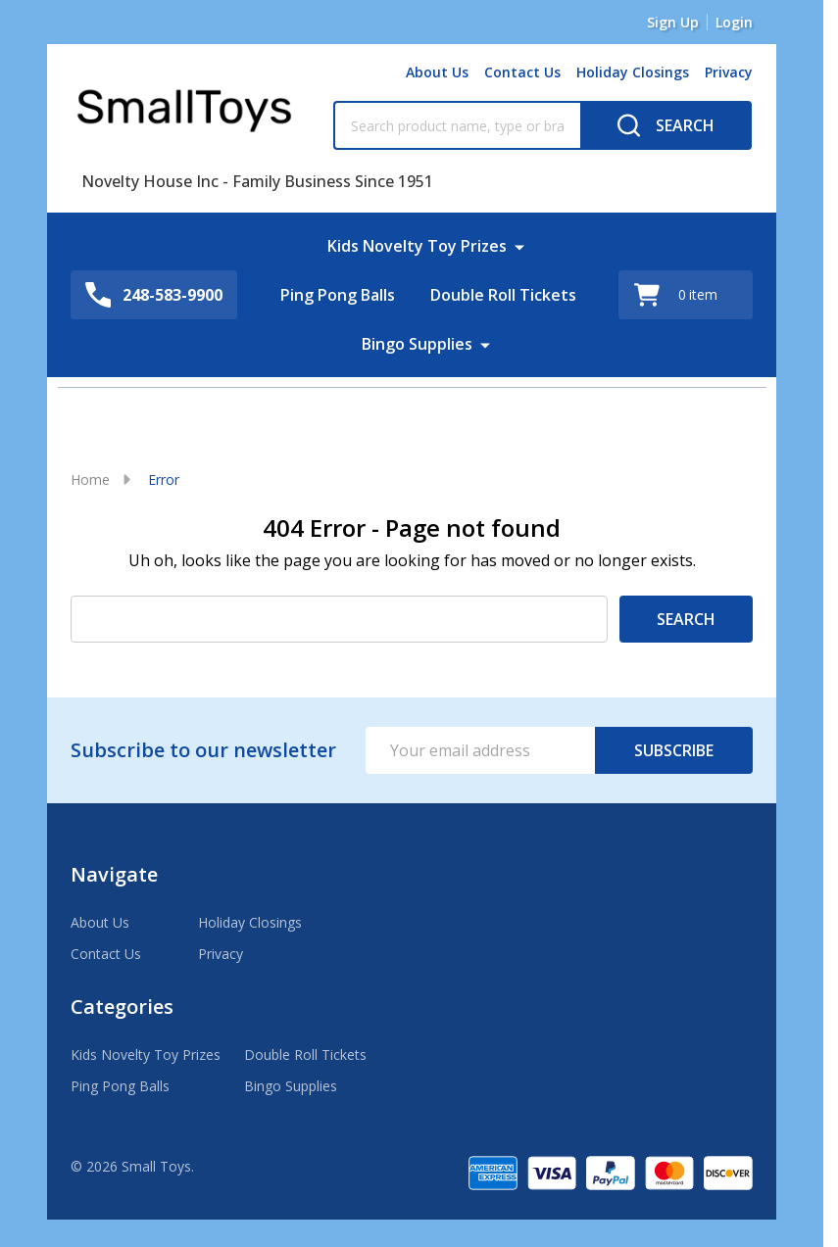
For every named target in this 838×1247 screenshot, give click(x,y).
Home (90, 479)
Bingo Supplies (417, 344)
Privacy (729, 72)
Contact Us (522, 72)
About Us (437, 72)
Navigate (114, 874)
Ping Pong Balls (337, 295)
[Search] (666, 125)
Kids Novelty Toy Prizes (417, 246)
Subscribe (674, 750)
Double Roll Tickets (503, 295)
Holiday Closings (632, 72)
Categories (122, 1006)
